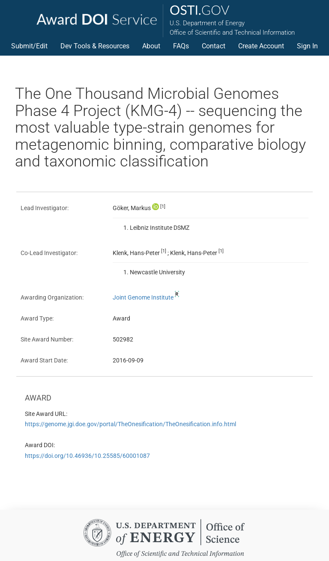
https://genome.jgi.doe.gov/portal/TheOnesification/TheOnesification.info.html (130, 424)
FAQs (181, 46)
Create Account (261, 46)
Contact (213, 46)
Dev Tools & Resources (94, 46)
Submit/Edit (29, 46)
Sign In (307, 46)
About (151, 46)
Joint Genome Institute (146, 297)
